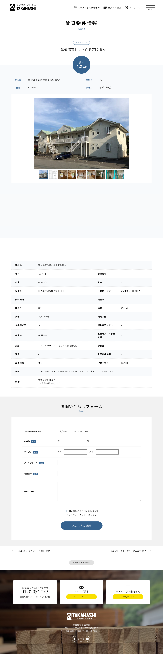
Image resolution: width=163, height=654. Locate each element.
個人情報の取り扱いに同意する (82, 511)
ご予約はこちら (128, 596)
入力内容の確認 (81, 525)
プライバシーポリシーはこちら (81, 514)
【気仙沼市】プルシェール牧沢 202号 (34, 550)
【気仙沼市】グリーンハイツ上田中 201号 (127, 550)
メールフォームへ (81, 596)
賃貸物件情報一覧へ (81, 562)
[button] (14, 134)
